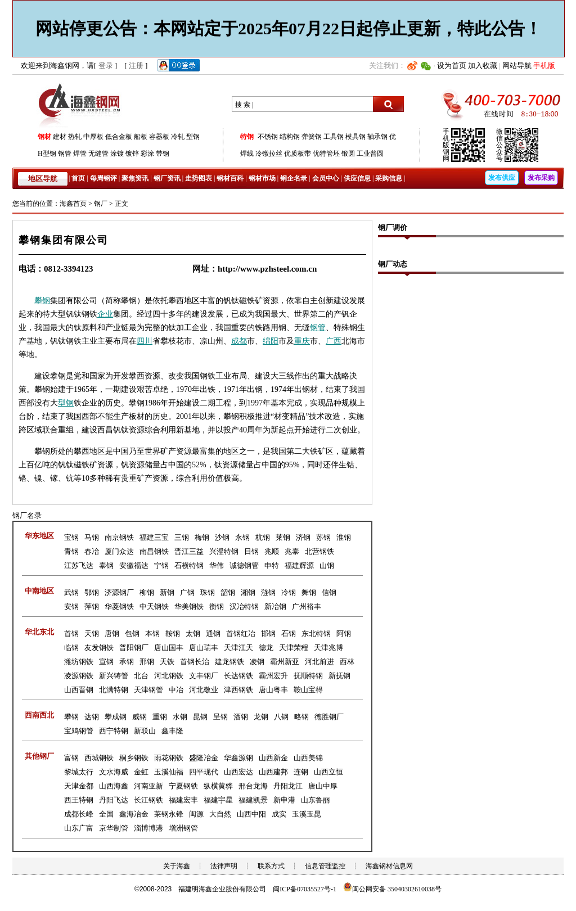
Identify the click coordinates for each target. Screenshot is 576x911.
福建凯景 (253, 800)
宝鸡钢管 (78, 731)
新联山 (145, 731)
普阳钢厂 (133, 647)
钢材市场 (262, 178)
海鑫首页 (73, 204)
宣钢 (106, 661)
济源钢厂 (119, 592)
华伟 (216, 565)
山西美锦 (308, 758)
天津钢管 (148, 689)
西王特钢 (78, 800)
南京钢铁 (119, 537)
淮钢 (343, 537)
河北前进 (319, 661)
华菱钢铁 (119, 606)
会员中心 (325, 178)
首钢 (71, 633)
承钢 (126, 661)
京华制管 (113, 828)
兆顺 (271, 551)
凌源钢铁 (78, 675)
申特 (271, 565)
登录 (105, 65)
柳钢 (147, 592)
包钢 (132, 633)
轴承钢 (377, 137)
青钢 (71, 551)
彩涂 (147, 153)
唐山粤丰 (273, 689)
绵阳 (270, 341)
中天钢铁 (154, 606)
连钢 (301, 772)
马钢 (91, 537)
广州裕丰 (306, 606)
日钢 (251, 551)
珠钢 (207, 592)
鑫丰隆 (172, 731)
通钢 (213, 633)
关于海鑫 (176, 866)
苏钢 (323, 537)
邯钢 (268, 633)
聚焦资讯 (135, 178)
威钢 (139, 716)
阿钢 (343, 633)
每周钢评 (103, 178)
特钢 (247, 137)
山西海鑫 (113, 786)
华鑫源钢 (238, 758)
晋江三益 (189, 551)
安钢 (71, 606)
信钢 (329, 592)
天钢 (91, 633)
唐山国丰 (168, 647)
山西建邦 (273, 772)
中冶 (176, 689)
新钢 (167, 592)
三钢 (181, 537)
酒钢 (240, 716)
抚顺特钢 (308, 675)
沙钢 (222, 537)
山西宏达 (238, 772)
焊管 (80, 153)
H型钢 (47, 153)
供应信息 (357, 178)
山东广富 (78, 828)
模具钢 (355, 137)
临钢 (71, 647)
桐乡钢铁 (133, 758)
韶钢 (227, 592)
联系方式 (271, 866)
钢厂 (100, 204)
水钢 (180, 716)
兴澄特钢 (223, 551)
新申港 (284, 800)
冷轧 (177, 137)
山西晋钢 (78, 689)
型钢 (193, 137)
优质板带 (297, 153)
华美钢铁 (189, 606)
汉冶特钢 (244, 606)
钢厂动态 (392, 264)
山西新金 (273, 758)
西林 (347, 661)
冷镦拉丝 (268, 153)
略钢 (301, 716)
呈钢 (220, 716)
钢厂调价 (392, 227)
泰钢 (106, 565)
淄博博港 (148, 828)
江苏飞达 (78, 565)
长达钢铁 (238, 675)
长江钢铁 (148, 800)
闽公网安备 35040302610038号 (392, 889)
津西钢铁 (238, 689)
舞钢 (309, 592)
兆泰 (292, 551)
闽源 (196, 814)
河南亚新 (148, 786)
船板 (140, 137)
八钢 (281, 716)
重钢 (159, 716)
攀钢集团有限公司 (64, 240)
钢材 (44, 137)
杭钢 (262, 537)
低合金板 (118, 137)
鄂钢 (91, 592)
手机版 (544, 65)
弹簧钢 (312, 137)
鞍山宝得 (308, 689)
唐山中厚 (323, 786)
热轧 (75, 137)
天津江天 (238, 647)
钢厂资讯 (167, 178)
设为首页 (451, 65)
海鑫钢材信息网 (389, 866)
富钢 (71, 758)
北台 (141, 675)
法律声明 (223, 866)
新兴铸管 (113, 675)
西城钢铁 (99, 758)
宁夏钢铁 (183, 786)
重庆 (302, 341)
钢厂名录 (27, 515)
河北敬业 (203, 689)
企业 (105, 314)
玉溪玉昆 (306, 814)
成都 (239, 341)
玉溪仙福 (168, 772)
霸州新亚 (284, 661)
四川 (144, 341)
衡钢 (216, 606)
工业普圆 (370, 153)
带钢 (162, 153)
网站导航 (517, 65)
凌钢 (257, 661)
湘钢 (248, 592)
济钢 (303, 537)
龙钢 (261, 716)
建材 (59, 137)
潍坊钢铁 (78, 661)
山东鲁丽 (315, 800)
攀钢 (42, 300)
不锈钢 (268, 137)
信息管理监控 (325, 866)
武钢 (71, 592)
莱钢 (283, 537)
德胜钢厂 (329, 716)
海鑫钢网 (81, 104)
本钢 (152, 633)
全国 (106, 814)
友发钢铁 (99, 647)
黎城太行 (78, 772)
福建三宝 (154, 537)
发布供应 (501, 178)
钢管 (64, 153)
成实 (279, 814)
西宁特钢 (113, 731)
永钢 (242, 537)
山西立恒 (328, 772)
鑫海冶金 (133, 814)
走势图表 (198, 178)
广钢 (187, 592)
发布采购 (541, 178)
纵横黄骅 (218, 786)
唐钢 (112, 633)
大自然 (220, 814)
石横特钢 (189, 565)
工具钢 (333, 137)
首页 (78, 178)
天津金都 (78, 786)
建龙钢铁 (229, 661)
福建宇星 (218, 800)
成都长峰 (78, 814)
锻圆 (348, 153)
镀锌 (132, 153)
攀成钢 (116, 716)
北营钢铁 (319, 551)
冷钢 (288, 592)
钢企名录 (293, 178)
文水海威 (113, 772)
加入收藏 (482, 65)
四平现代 (203, 772)
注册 (136, 65)
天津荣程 (293, 647)
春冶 (91, 551)
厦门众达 (119, 551)
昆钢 (200, 716)
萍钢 (91, 606)
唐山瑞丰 (203, 647)
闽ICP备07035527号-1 (304, 889)
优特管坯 (326, 153)
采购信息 (388, 178)
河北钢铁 (168, 675)
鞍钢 (172, 633)
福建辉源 (299, 565)
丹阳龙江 (288, 786)
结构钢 (290, 137)
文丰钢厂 (203, 675)
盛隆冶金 (203, 758)
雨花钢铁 (168, 758)
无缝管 (98, 153)
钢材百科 (230, 178)
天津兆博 (328, 647)
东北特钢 (316, 633)
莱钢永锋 (168, 814)
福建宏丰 (183, 800)
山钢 (327, 565)
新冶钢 (275, 606)
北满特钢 (113, 689)
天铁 (167, 661)
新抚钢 (339, 675)
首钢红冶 (240, 633)
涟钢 (268, 592)
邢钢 (147, 661)
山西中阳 (251, 814)
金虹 (141, 772)
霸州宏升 (273, 675)
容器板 (159, 137)
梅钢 (202, 537)
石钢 (288, 633)
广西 (333, 341)
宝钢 (71, 537)
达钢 (91, 716)
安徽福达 (133, 565)
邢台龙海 (253, 786)
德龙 (266, 647)
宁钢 (161, 565)
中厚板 (93, 137)
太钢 (193, 633)
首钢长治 (194, 661)
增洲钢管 (183, 828)
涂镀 (117, 153)
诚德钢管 (244, 565)
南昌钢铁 (154, 551)
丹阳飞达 (113, 800)
